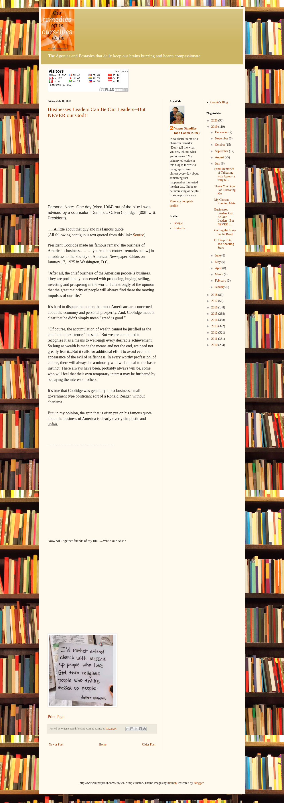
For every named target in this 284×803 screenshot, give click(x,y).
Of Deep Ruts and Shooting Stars (224, 244)
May (218, 262)
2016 (214, 307)
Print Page (56, 716)
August (220, 157)
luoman (172, 783)
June (218, 255)
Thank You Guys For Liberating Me (224, 190)
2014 (214, 320)
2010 (214, 345)
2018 (214, 294)
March (219, 274)
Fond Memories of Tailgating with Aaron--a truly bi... (224, 174)
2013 (214, 326)
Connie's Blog (219, 102)
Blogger (198, 783)
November (222, 138)
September (222, 151)
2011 (214, 338)
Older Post (149, 744)
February (221, 280)
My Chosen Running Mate (224, 201)
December (222, 132)
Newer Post (56, 744)
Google (178, 223)
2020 (214, 120)
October (220, 144)
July (218, 163)
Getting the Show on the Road (225, 232)
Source (138, 235)
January (220, 287)
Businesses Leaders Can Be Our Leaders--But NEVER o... (224, 217)
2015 (214, 313)
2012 (214, 332)
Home (102, 744)
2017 (214, 301)
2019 (214, 126)
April (218, 268)
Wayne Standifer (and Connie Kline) (186, 131)
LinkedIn (179, 228)
